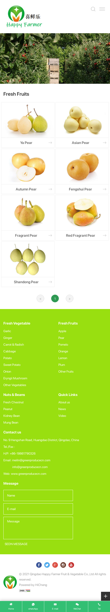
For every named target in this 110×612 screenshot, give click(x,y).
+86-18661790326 (22, 453)
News (62, 409)
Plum (61, 364)
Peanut (7, 409)
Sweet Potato (11, 364)
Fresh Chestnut (13, 402)
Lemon (62, 358)
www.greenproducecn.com (28, 473)
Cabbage (9, 351)
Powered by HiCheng (33, 585)
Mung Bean (10, 422)
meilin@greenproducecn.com (31, 460)
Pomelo (63, 344)
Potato (7, 358)
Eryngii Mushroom (15, 378)
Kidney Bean (11, 415)
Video (62, 415)
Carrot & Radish (13, 344)
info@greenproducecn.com (30, 467)
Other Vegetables (14, 385)
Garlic (7, 331)
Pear (61, 338)
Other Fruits (66, 371)
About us (64, 402)
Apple (62, 331)
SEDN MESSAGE (16, 544)
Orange (63, 351)
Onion (7, 371)
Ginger (7, 338)
